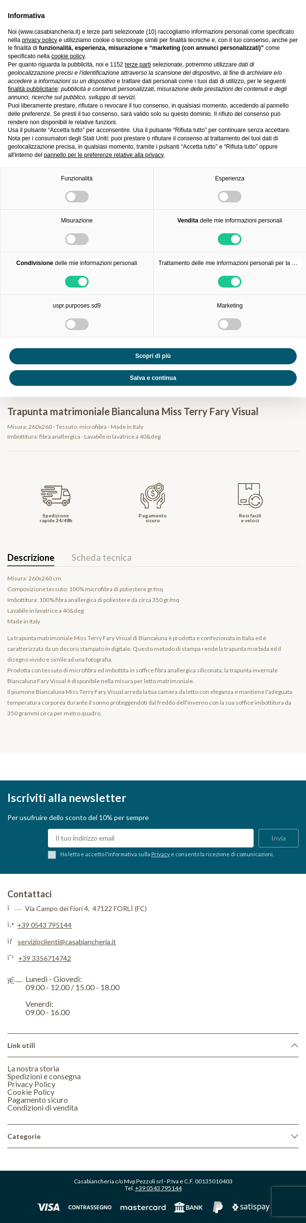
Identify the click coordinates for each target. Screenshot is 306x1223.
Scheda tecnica (101, 557)
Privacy (160, 854)
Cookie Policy (30, 1091)
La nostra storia (33, 1068)
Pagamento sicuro (37, 1099)
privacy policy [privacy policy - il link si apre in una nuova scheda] (39, 40)
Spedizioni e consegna (44, 1076)
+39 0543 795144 (44, 925)
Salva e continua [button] (153, 378)
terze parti (138, 64)
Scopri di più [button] (153, 356)
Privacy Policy (31, 1084)
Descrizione (30, 557)
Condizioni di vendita (42, 1107)
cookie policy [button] (68, 56)
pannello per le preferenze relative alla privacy (104, 155)
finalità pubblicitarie (33, 89)
